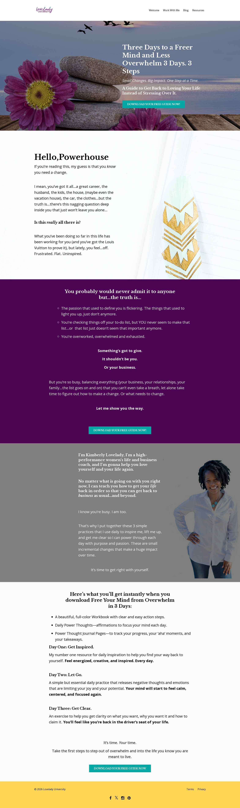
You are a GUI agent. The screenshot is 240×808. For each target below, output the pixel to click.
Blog (186, 10)
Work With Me (171, 10)
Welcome (154, 10)
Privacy (202, 789)
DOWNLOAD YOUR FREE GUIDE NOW (120, 768)
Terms (190, 789)
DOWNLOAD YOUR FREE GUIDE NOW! (153, 104)
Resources (198, 10)
